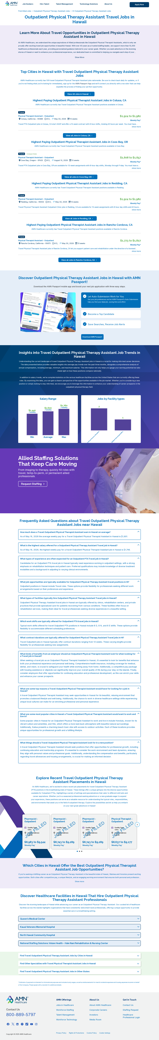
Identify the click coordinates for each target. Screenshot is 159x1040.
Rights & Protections (76, 1033)
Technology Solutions (89, 4)
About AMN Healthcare (100, 1005)
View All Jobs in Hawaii (79, 94)
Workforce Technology (66, 1020)
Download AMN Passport (92, 337)
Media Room (95, 1020)
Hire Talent (44, 4)
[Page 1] (77, 851)
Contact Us (128, 1005)
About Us (108, 4)
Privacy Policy (61, 1033)
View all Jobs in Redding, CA (79, 218)
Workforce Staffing (65, 1010)
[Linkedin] (17, 1024)
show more (136, 127)
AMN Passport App (83, 83)
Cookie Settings (104, 1033)
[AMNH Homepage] (11, 3)
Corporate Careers (98, 1010)
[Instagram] (36, 1024)
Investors (93, 1015)
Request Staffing (31, 484)
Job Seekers (27, 4)
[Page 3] (81, 851)
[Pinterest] (22, 1024)
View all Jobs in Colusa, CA (79, 135)
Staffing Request (130, 1010)
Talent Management (64, 4)
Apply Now (139, 4)
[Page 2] (79, 851)
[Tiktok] (27, 1024)
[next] (137, 824)
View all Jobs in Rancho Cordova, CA (79, 260)
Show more (79, 881)
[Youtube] (31, 1024)
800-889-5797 (21, 1014)
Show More (79, 57)
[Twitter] (13, 1024)
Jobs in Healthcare (65, 1005)
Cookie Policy (92, 1033)
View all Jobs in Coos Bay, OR (79, 177)
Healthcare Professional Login (131, 1016)
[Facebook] (8, 1024)
